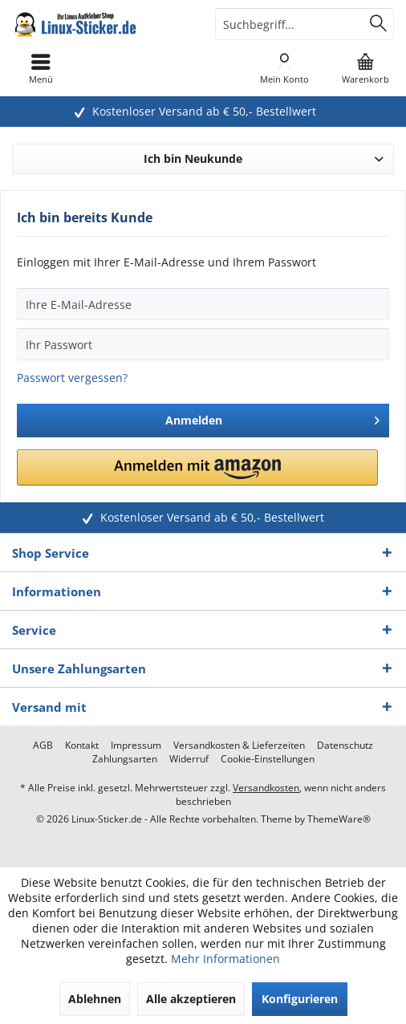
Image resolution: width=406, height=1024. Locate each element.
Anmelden (272, 418)
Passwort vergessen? (72, 377)
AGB (43, 745)
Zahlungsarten (124, 759)
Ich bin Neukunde (193, 158)
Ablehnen (94, 998)
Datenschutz (345, 745)
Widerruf (189, 759)
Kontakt (82, 745)
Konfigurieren (300, 998)
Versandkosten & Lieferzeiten (239, 745)
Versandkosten (266, 787)
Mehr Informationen (225, 958)
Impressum (136, 745)
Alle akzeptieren (191, 998)
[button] (197, 467)
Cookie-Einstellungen (268, 759)
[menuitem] (365, 68)
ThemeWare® (339, 819)
